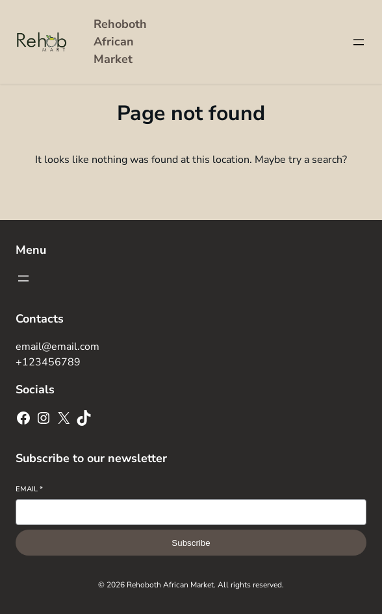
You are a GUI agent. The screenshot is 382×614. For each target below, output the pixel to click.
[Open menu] (358, 42)
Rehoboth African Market (120, 41)
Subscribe (191, 543)
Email (29, 489)
